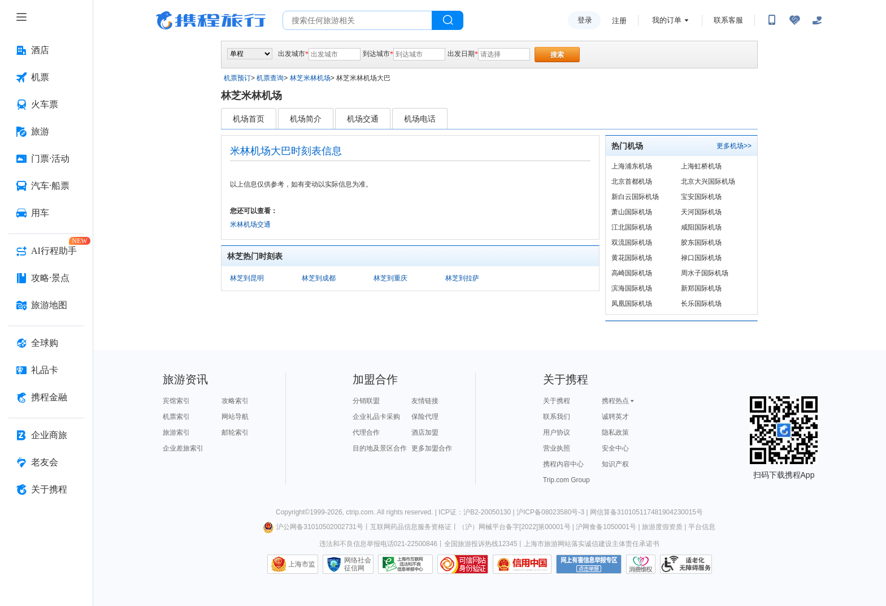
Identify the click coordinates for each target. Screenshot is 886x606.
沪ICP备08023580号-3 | (553, 512)
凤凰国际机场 (631, 304)
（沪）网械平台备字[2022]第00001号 (514, 527)
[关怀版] (817, 20)
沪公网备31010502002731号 (313, 527)
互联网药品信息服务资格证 (410, 527)
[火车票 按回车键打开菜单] (46, 104)
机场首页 (248, 118)
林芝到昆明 (247, 278)
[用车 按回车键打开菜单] (46, 213)
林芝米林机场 (310, 78)
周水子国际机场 (704, 273)
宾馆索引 (176, 401)
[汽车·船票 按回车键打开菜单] (46, 186)
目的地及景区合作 (380, 448)
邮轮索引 (235, 432)
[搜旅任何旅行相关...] (357, 20)
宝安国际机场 (701, 197)
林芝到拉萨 (462, 278)
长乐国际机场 (701, 304)
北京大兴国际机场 (708, 181)
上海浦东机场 (631, 166)
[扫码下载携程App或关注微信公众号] (772, 20)
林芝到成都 (319, 278)
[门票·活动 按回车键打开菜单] (46, 159)
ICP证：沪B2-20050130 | (477, 512)
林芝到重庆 (390, 278)
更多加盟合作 (431, 448)
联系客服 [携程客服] (728, 20)
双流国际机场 (631, 242)
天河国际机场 (701, 212)
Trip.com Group (566, 480)
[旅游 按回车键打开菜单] (46, 132)
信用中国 (522, 564)
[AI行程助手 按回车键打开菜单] (46, 251)
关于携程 (556, 401)
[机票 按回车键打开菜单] (46, 77)
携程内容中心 (563, 464)
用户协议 (556, 432)
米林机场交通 (250, 224)
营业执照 (556, 448)
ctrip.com (359, 512)
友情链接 (424, 401)
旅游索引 (176, 432)
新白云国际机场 (635, 197)
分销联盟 (366, 401)
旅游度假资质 (662, 527)
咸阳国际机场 (701, 227)
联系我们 (556, 417)
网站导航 (235, 417)
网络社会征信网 (357, 564)
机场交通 (363, 118)
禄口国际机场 (701, 258)
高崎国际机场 (631, 273)
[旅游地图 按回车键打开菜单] (46, 305)
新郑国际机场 (701, 288)
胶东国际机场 (701, 242)
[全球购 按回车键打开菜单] (46, 343)
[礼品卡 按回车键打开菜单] (46, 370)
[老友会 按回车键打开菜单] (46, 462)
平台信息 (701, 527)
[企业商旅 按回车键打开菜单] (46, 435)
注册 (619, 20)
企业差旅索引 (183, 448)
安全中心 (615, 448)
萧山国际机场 (631, 212)
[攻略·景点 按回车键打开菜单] (46, 278)
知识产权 (615, 464)
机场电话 (420, 118)
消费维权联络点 (640, 564)
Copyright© (293, 512)
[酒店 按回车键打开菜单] (46, 50)
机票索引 (176, 417)
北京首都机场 (631, 181)
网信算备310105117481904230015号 (646, 512)
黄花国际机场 (631, 258)
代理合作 (366, 432)
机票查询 (270, 78)
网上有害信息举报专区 (589, 564)
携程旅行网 (211, 20)
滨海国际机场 (631, 288)
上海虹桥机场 (701, 166)
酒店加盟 (424, 432)
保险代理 (424, 417)
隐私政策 (615, 432)
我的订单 (666, 20)
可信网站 (462, 564)
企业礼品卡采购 (376, 417)
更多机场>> (734, 146)
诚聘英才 (615, 417)
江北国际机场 (631, 227)
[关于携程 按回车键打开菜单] (46, 489)
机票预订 (237, 78)
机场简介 (306, 118)
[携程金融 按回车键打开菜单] (46, 397)
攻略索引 (235, 401)
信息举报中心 (405, 564)
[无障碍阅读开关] (794, 20)
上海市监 (301, 564)
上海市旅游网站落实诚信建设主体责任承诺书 (591, 544)
